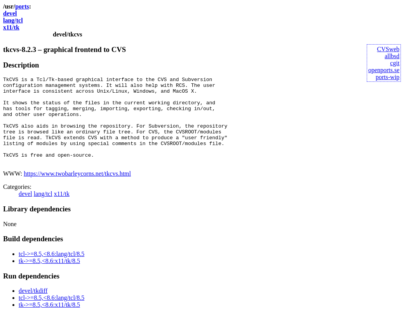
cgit (394, 63)
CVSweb (388, 49)
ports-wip (387, 77)
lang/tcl (13, 20)
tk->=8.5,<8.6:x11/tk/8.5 (49, 278)
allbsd (392, 56)
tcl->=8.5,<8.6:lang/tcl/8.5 (51, 271)
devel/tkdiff (33, 308)
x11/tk (11, 27)
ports (22, 6)
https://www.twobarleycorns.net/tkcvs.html (77, 191)
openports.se (383, 70)
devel (10, 13)
